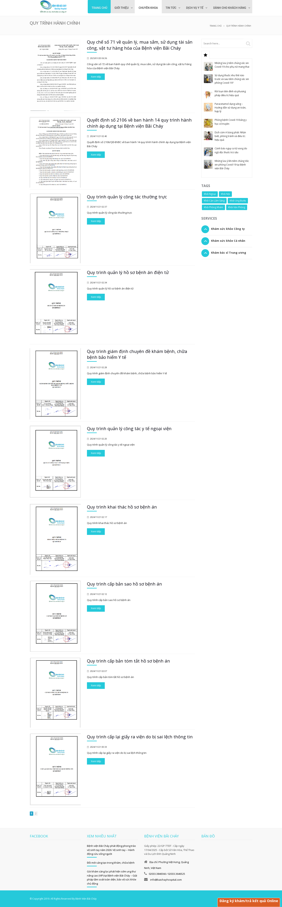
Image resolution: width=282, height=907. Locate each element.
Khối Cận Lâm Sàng (214, 200)
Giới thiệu (118, 8)
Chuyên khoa (145, 8)
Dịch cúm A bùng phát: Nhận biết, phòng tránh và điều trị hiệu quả (230, 136)
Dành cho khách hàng (228, 8)
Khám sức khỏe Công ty (228, 228)
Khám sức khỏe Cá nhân (228, 240)
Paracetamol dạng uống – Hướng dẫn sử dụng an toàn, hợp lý (230, 107)
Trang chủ (95, 8)
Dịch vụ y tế (193, 8)
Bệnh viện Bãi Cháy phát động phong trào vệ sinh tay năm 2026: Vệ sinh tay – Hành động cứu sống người (111, 850)
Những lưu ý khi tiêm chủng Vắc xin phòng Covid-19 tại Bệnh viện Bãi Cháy (232, 164)
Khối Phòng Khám (213, 207)
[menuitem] (145, 6)
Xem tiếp (96, 76)
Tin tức (168, 8)
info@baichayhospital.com (166, 879)
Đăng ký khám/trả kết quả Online (248, 900)
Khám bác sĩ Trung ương (228, 252)
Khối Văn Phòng (236, 207)
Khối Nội (225, 193)
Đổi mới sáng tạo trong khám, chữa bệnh (111, 862)
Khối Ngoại (210, 193)
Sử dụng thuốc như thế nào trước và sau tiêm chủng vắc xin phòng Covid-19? (232, 78)
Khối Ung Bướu (238, 200)
